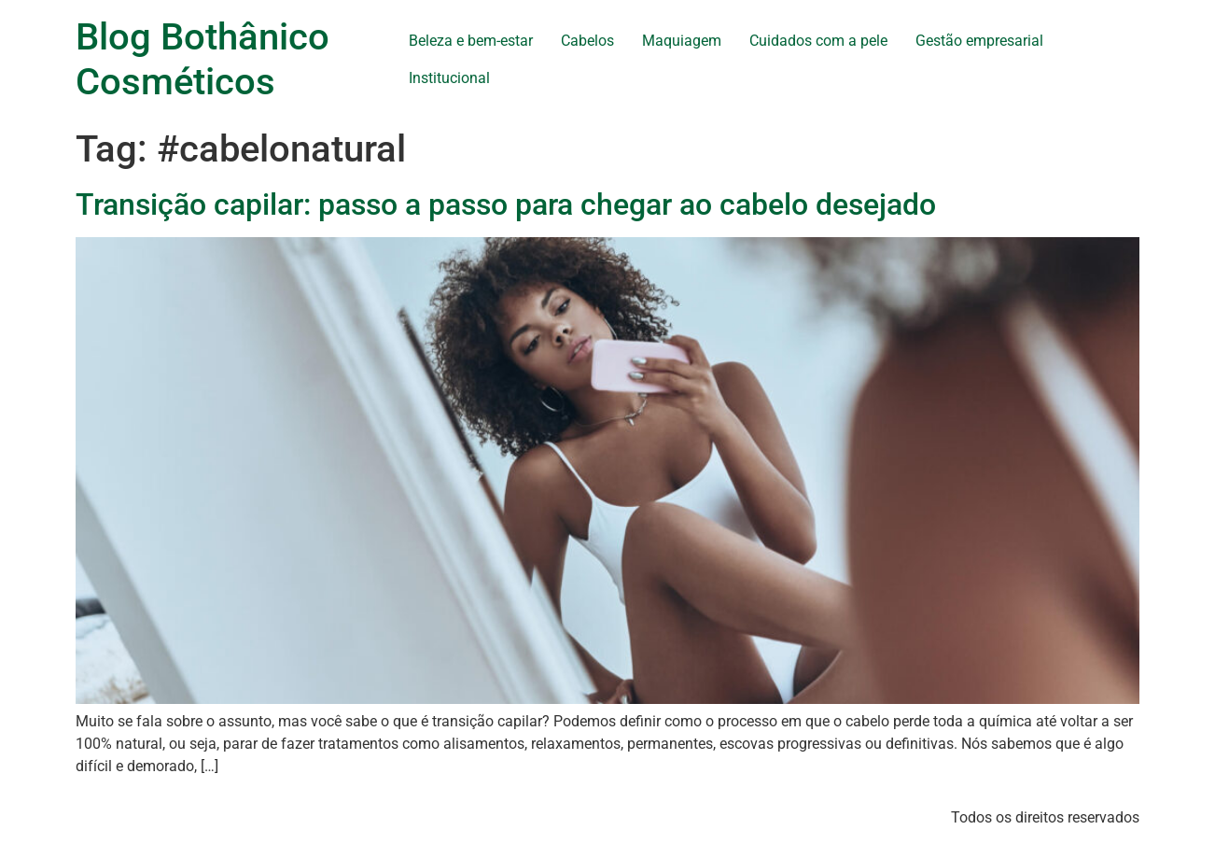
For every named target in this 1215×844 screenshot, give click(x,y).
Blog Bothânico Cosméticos (202, 59)
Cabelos (587, 40)
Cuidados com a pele (818, 40)
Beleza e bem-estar (471, 40)
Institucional (449, 78)
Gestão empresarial (979, 40)
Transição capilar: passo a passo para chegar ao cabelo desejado (506, 204)
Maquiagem (681, 40)
